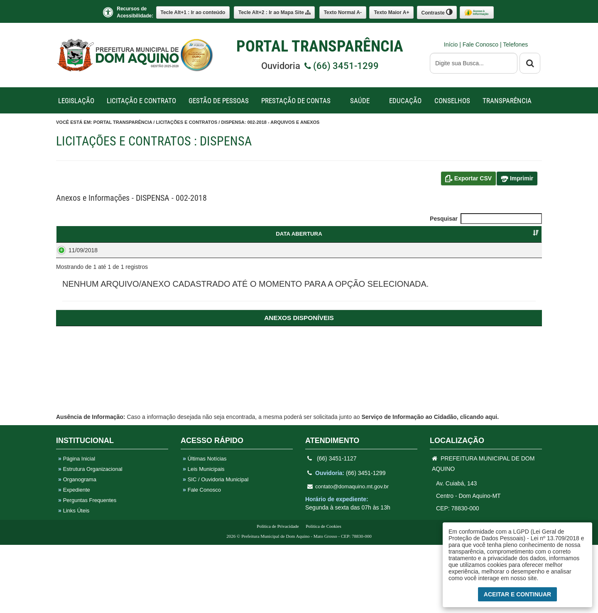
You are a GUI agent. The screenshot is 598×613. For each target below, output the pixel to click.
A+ (391, 12)
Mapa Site (274, 12)
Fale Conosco (481, 44)
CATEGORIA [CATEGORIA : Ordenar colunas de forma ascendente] (355, 234)
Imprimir (517, 178)
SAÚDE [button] (360, 100)
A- (343, 12)
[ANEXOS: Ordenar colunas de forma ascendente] (299, 450)
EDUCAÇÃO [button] (405, 100)
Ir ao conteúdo (193, 12)
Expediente (74, 558)
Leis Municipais (204, 537)
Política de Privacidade (278, 594)
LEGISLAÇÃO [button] (76, 100)
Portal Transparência (122, 122)
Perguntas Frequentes (87, 568)
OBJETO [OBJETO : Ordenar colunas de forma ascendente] (261, 234)
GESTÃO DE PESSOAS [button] (219, 100)
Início (451, 44)
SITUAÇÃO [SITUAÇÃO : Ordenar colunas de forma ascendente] (510, 234)
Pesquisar (486, 218)
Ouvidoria (320, 66)
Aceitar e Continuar (517, 594)
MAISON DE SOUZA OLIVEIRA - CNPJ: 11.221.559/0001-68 (440, 266)
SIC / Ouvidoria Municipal (215, 547)
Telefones (515, 44)
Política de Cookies (323, 594)
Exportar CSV (468, 178)
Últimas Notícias (205, 527)
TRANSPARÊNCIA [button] (507, 100)
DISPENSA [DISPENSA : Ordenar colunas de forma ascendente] (168, 234)
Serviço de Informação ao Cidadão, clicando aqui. (430, 485)
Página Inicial (76, 527)
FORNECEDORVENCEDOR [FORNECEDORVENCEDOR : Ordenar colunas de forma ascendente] (440, 238)
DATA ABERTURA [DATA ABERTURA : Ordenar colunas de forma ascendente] (89, 234)
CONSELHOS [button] (452, 100)
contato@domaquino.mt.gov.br (348, 554)
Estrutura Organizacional (90, 537)
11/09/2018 (74, 258)
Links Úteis (73, 579)
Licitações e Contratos (186, 122)
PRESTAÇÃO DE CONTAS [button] (296, 100)
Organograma (77, 547)
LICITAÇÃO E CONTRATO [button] (141, 100)
